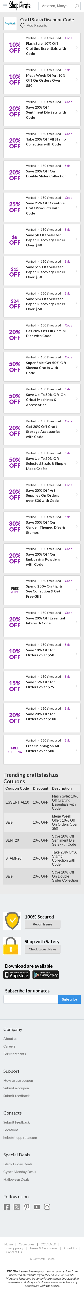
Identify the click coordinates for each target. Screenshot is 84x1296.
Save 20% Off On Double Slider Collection (46, 173)
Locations (10, 1130)
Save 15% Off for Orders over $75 (40, 684)
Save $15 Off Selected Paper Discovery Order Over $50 (45, 272)
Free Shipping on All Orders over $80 (42, 748)
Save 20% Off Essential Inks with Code (45, 620)
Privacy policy (13, 1248)
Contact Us (14, 1252)
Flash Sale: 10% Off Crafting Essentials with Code (46, 48)
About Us (70, 1248)
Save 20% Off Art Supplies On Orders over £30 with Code (42, 495)
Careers (9, 1046)
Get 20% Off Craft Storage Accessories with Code (43, 431)
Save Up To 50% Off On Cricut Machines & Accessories (46, 399)
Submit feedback (16, 1095)
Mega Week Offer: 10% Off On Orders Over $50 (46, 80)
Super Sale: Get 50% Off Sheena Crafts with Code (46, 367)
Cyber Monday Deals (19, 1171)
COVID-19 (48, 1244)
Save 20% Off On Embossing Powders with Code (43, 559)
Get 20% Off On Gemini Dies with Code (46, 333)
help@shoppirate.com (20, 1137)
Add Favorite (33, 25)
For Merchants (14, 1054)
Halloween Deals (16, 1179)
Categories (26, 1244)
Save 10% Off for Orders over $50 (40, 652)
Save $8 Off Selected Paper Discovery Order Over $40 (45, 240)
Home (8, 1244)
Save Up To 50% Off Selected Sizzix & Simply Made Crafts (46, 463)
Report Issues (42, 924)
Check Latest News (42, 949)
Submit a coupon (16, 1088)
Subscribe (69, 999)
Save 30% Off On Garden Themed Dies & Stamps (45, 527)
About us (10, 1038)
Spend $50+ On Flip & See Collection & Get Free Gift (44, 591)
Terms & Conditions (43, 1248)
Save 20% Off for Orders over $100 (41, 716)
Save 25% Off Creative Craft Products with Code (45, 208)
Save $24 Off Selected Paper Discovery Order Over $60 (45, 304)
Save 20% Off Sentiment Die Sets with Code (46, 112)
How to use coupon (18, 1080)
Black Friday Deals (17, 1164)
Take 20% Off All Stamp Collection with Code (46, 141)
